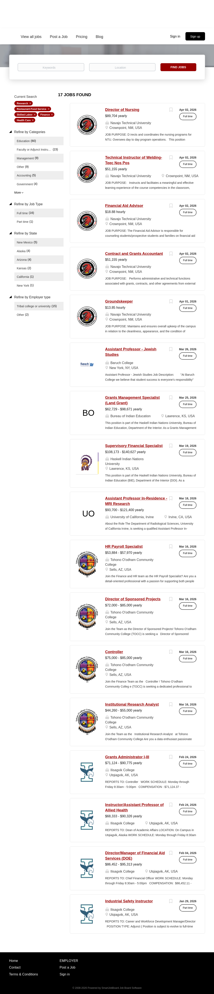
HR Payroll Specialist (124, 546)
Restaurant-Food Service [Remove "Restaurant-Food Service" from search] (31, 109)
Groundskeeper (119, 301)
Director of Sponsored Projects (133, 599)
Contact (15, 967)
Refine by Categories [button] (29, 132)
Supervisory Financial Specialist (134, 446)
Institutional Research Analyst (132, 704)
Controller (114, 652)
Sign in (175, 36)
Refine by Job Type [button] (28, 204)
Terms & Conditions (23, 974)
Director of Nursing (122, 110)
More (17, 192)
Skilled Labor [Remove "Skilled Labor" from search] (25, 114)
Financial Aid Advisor (124, 206)
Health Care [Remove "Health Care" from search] (24, 120)
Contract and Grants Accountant (134, 254)
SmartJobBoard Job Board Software (121, 987)
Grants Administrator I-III (127, 757)
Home (13, 961)
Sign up (195, 36)
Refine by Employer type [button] (32, 297)
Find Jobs (178, 67)
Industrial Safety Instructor (129, 901)
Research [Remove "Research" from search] (22, 103)
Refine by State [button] (25, 233)
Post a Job (67, 967)
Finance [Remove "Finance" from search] (45, 114)
